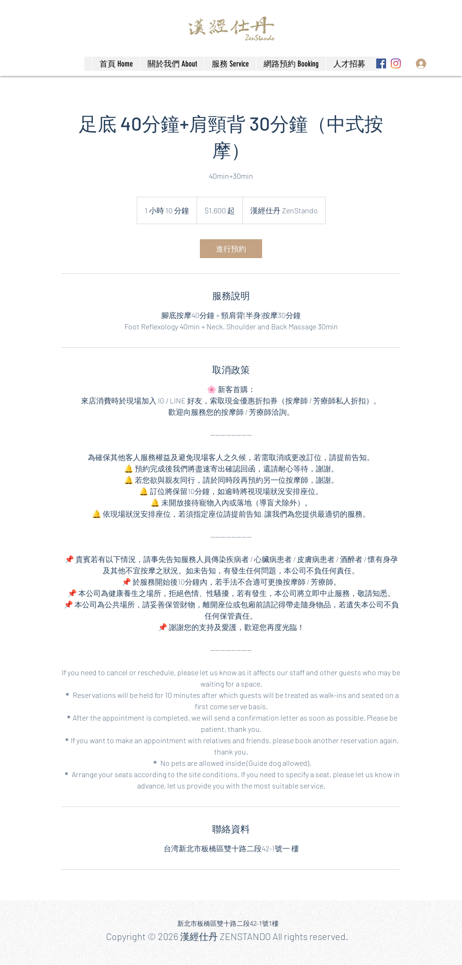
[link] (231, 248)
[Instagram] (396, 63)
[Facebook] (381, 63)
